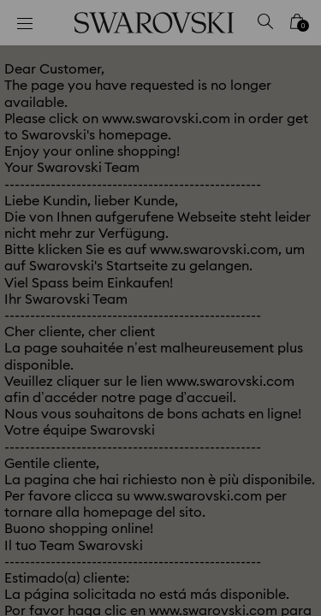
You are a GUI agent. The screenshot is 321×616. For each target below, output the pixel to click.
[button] (284, 77)
